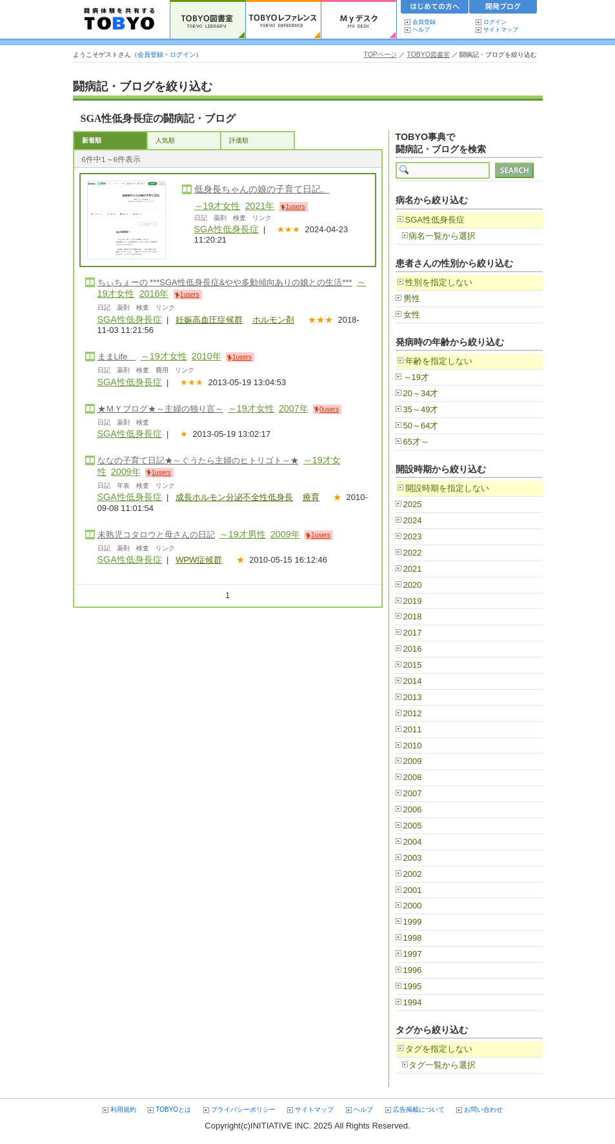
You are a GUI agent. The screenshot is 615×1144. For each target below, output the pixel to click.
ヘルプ (424, 29)
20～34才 (421, 393)
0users (329, 409)
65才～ (416, 442)
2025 (412, 504)
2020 (412, 585)
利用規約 (123, 1109)
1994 (412, 1002)
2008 (412, 777)
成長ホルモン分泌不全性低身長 (234, 497)
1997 (412, 954)
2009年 (126, 472)
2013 (412, 697)
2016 (412, 649)
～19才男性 (242, 534)
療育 (311, 497)
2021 (412, 569)
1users (295, 206)
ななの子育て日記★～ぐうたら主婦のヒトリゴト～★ (198, 460)
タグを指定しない (438, 1049)
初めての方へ (435, 8)
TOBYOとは (173, 1109)
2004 (412, 842)
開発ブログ (503, 8)
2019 (412, 601)
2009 (412, 761)
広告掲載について (419, 1109)
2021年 (260, 206)
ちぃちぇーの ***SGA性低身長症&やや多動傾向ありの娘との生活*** (224, 282)
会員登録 (424, 22)
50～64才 (421, 425)
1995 (412, 986)
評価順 (238, 140)
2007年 (293, 408)
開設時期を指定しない (447, 488)
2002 (412, 874)
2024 (412, 520)
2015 (412, 665)
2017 (412, 632)
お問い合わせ (483, 1109)
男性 (411, 298)
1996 (412, 970)
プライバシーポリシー (243, 1109)
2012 (412, 713)
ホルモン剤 (273, 320)
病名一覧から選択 (442, 236)
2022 (412, 552)
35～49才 (421, 409)
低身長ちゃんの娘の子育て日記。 (262, 189)
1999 (412, 922)
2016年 (154, 293)
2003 (412, 858)
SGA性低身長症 (226, 229)
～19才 (416, 377)
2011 (412, 729)
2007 (412, 793)
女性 (411, 314)
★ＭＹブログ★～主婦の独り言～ (160, 409)
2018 (412, 616)
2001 (412, 890)
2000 (412, 905)
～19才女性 (217, 206)
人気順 (165, 140)
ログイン (495, 22)
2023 (412, 536)
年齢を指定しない (438, 361)
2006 (412, 809)
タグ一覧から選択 (442, 1065)
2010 (412, 745)
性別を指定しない (438, 282)
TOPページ (380, 54)
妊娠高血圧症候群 (209, 320)
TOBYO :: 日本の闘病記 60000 (119, 19)
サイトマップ (500, 29)
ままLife (116, 356)
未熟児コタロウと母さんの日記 (156, 534)
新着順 (91, 140)
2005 (412, 825)
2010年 (206, 356)
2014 (412, 681)
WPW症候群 (199, 560)
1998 (412, 938)
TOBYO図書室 (428, 54)
